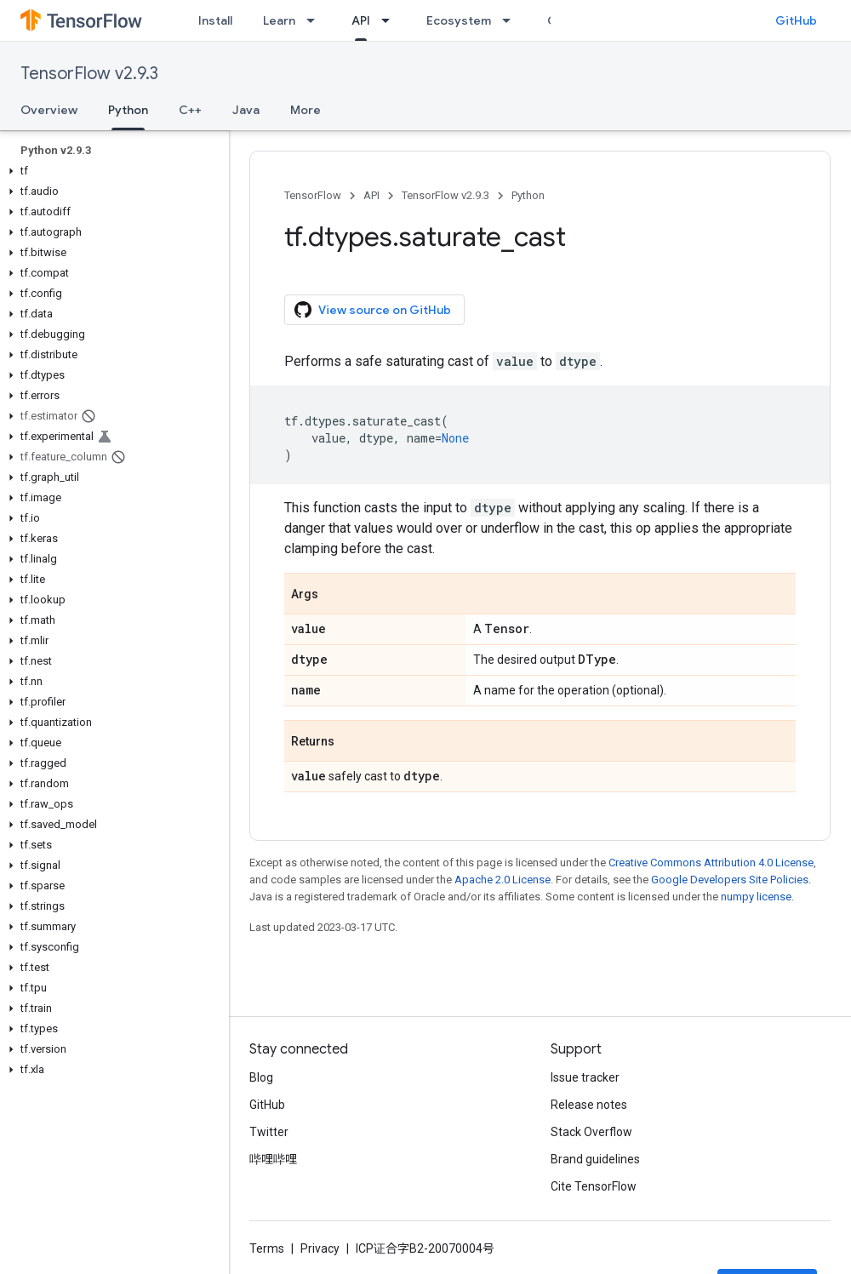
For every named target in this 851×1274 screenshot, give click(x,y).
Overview (48, 109)
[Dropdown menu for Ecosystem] (511, 20)
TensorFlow (312, 195)
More (305, 109)
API (371, 195)
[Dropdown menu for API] (390, 20)
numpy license (756, 896)
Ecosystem (458, 20)
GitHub (796, 20)
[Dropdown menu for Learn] (315, 20)
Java (246, 109)
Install (215, 20)
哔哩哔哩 (273, 1159)
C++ (190, 109)
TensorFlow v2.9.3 (89, 73)
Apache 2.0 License (502, 879)
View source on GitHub (372, 309)
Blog (261, 1077)
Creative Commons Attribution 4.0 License (711, 862)
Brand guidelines (595, 1159)
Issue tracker (585, 1077)
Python (528, 195)
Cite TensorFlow (594, 1186)
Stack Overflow (591, 1132)
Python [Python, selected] (128, 109)
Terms (266, 1248)
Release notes (589, 1104)
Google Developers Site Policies (729, 879)
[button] (111, 171)
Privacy (320, 1248)
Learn (279, 20)
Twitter (268, 1132)
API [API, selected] (360, 20)
